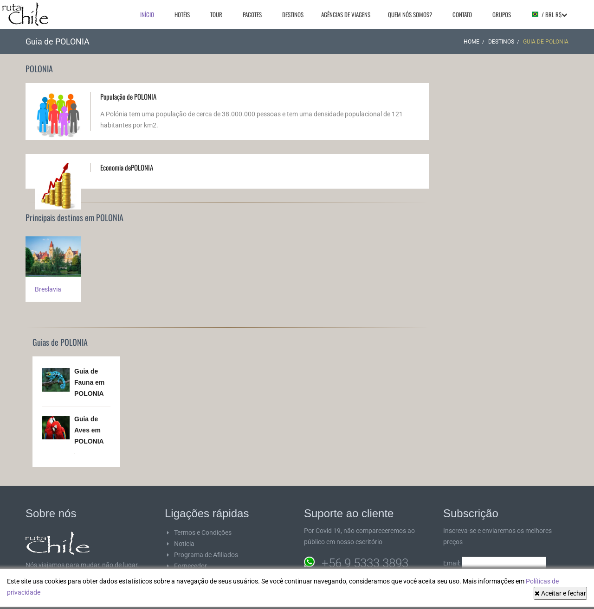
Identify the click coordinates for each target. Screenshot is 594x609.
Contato (462, 14)
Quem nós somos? (410, 14)
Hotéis (182, 14)
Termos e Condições (203, 532)
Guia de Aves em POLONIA (89, 430)
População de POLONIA (128, 96)
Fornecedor (190, 566)
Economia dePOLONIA (126, 167)
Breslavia (48, 289)
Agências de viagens (345, 14)
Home (471, 41)
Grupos (501, 14)
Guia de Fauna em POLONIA (89, 382)
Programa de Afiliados (206, 554)
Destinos (292, 14)
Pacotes (252, 14)
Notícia (184, 543)
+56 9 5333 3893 (365, 563)
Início (147, 14)
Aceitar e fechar (560, 593)
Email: (494, 563)
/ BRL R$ (549, 14)
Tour (216, 14)
